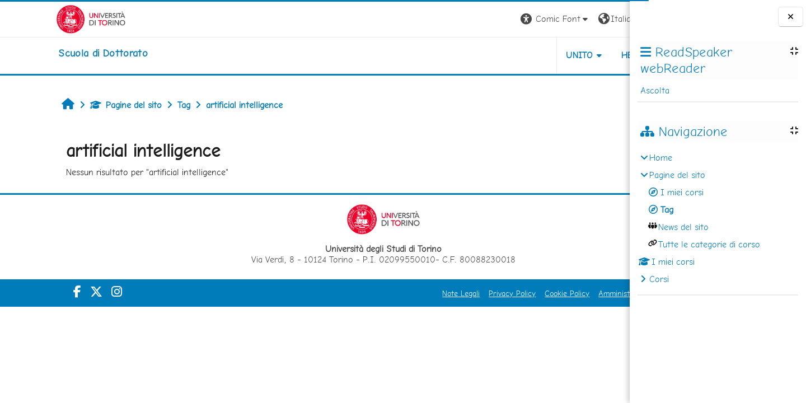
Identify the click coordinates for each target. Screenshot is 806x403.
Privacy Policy (430, 293)
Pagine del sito (75, 105)
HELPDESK (562, 55)
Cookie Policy (485, 293)
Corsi (659, 279)
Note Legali (380, 293)
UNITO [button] (498, 55)
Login (610, 18)
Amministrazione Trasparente (567, 293)
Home (660, 157)
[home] (47, 53)
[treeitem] (717, 218)
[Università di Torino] (35, 18)
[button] (473, 19)
